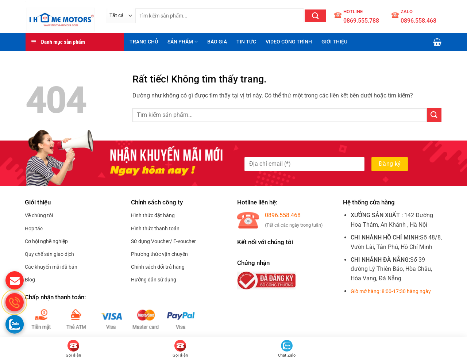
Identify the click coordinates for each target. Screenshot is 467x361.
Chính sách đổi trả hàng (158, 267)
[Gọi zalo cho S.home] (14, 324)
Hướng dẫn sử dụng (153, 280)
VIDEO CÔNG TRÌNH (289, 42)
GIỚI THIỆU (334, 42)
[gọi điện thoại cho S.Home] (14, 302)
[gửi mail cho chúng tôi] (14, 280)
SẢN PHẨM (182, 41)
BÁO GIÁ (217, 42)
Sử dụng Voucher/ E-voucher (163, 241)
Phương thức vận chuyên (159, 254)
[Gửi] (315, 15)
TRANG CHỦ (144, 42)
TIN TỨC (246, 42)
